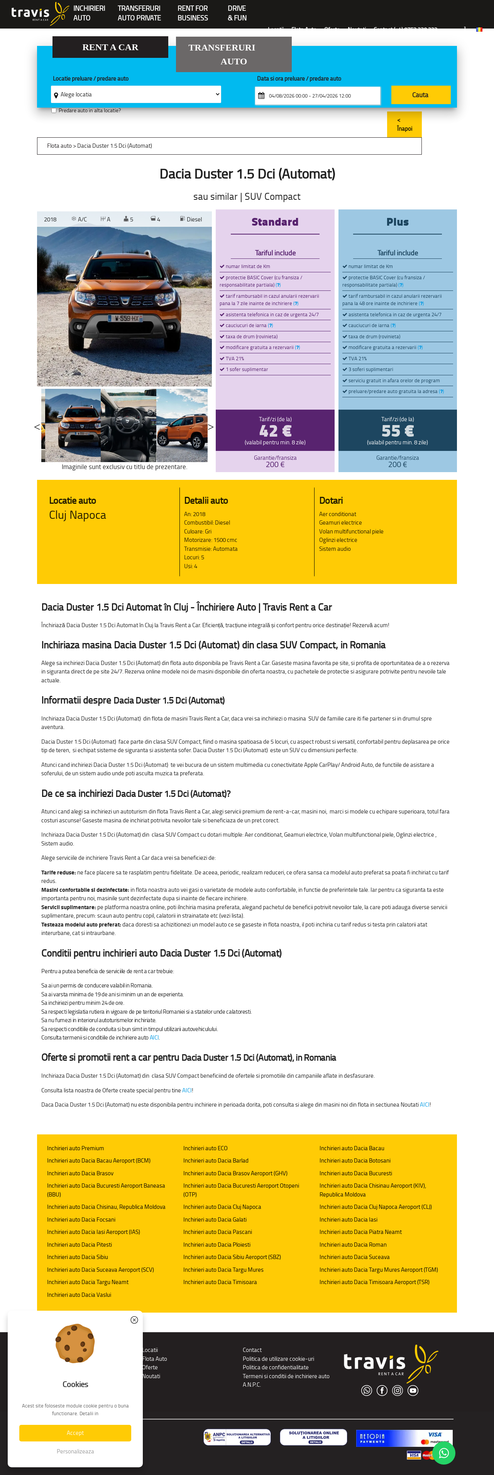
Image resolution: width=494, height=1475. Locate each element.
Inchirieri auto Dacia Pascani (217, 1232)
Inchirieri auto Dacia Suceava (355, 1257)
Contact (252, 1350)
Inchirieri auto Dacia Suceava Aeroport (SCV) (100, 1269)
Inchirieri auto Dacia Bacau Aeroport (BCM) (99, 1160)
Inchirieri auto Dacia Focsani (81, 1219)
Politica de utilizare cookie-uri (278, 1359)
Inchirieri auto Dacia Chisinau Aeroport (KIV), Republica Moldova (373, 1190)
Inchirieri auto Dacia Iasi (348, 1219)
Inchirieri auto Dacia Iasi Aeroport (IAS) (93, 1232)
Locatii (276, 29)
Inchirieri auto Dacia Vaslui (79, 1294)
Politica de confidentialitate (276, 1367)
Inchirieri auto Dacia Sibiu (77, 1257)
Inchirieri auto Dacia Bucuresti (356, 1173)
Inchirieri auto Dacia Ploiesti (216, 1244)
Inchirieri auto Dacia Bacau (352, 1148)
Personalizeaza (75, 1451)
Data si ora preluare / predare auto (299, 78)
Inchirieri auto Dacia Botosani (355, 1160)
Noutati (357, 29)
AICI (154, 1037)
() (278, 285)
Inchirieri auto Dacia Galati (215, 1219)
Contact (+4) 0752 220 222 (405, 29)
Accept (75, 1433)
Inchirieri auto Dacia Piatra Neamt (361, 1232)
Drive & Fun (237, 9)
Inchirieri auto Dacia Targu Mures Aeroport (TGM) (379, 1269)
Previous (37, 425)
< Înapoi (404, 124)
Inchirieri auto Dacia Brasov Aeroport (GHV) (235, 1173)
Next (210, 425)
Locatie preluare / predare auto (91, 78)
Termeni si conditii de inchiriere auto (286, 1376)
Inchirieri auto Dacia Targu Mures (223, 1269)
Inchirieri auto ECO (205, 1148)
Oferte (332, 29)
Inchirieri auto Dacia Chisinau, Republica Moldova (106, 1207)
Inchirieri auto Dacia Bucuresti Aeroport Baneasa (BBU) (106, 1190)
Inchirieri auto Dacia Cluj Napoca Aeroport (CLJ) (376, 1207)
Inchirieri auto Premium (75, 1148)
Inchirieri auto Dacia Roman (353, 1244)
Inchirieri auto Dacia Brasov (80, 1173)
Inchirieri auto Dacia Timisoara (220, 1282)
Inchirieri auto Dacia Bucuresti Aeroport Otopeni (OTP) (241, 1190)
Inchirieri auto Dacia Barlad (216, 1160)
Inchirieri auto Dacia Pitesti (79, 1244)
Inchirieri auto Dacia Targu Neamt (88, 1282)
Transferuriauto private (139, 9)
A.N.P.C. (252, 1384)
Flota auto (59, 145)
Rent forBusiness (193, 9)
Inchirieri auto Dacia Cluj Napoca (222, 1207)
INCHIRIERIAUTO (89, 9)
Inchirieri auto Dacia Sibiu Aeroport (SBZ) (232, 1257)
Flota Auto (303, 29)
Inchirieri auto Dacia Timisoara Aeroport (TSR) (375, 1282)
